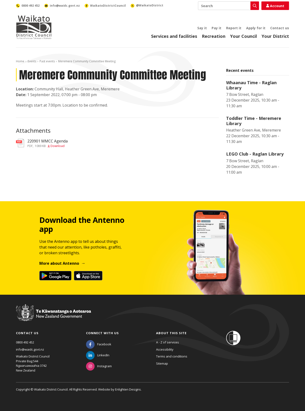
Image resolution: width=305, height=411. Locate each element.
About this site (171, 333)
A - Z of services (167, 342)
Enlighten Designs (128, 389)
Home (20, 61)
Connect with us (102, 333)
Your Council (243, 36)
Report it (233, 28)
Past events (47, 61)
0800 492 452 (25, 342)
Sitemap (162, 363)
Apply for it (255, 28)
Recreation (213, 36)
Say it (202, 28)
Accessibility (164, 349)
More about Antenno (59, 263)
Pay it (216, 28)
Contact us (279, 28)
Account (275, 6)
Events (32, 61)
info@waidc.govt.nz (30, 349)
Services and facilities (174, 36)
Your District (275, 36)
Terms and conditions (171, 356)
